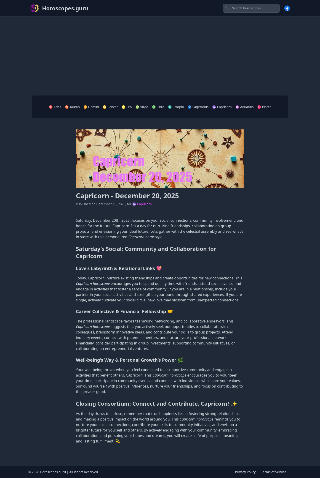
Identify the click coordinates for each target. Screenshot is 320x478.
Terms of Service (273, 472)
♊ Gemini (91, 107)
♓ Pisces (264, 107)
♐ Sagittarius (198, 107)
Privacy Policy (245, 472)
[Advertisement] (160, 52)
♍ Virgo (141, 107)
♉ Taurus (72, 107)
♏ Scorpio (176, 107)
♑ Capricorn (222, 107)
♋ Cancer (110, 107)
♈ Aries (55, 107)
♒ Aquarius (244, 107)
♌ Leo (127, 107)
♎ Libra (158, 107)
